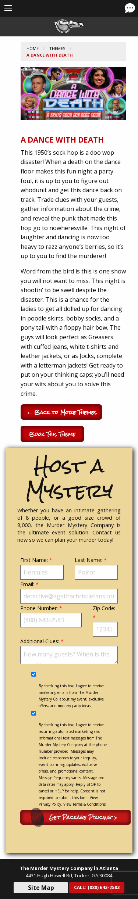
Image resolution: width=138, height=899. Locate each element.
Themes (57, 48)
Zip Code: (105, 621)
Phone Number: (51, 616)
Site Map (41, 888)
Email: (69, 592)
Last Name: (96, 567)
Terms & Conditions (89, 804)
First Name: (42, 567)
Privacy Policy (50, 804)
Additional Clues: (69, 651)
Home (32, 48)
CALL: (97, 887)
